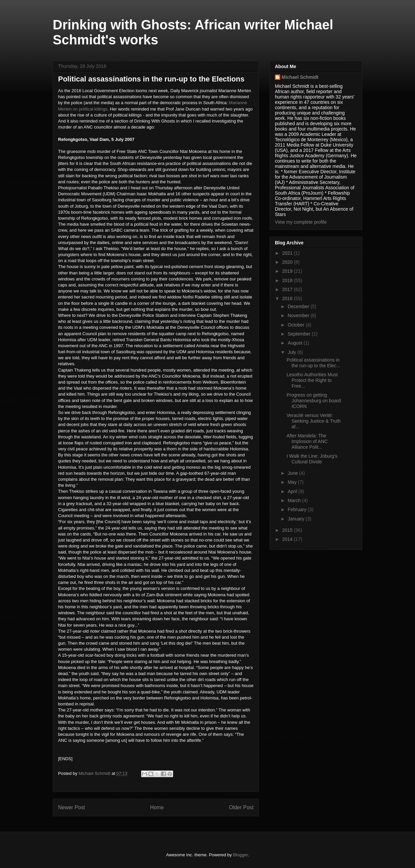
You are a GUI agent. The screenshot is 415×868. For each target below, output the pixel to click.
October (297, 325)
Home (157, 807)
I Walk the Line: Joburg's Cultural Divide (312, 458)
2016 (288, 298)
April (293, 491)
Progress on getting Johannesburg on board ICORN (314, 400)
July (292, 352)
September (300, 334)
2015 (288, 530)
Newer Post (71, 807)
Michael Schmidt (300, 77)
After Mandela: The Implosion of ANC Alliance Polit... (307, 441)
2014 (288, 539)
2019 (288, 271)
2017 (288, 289)
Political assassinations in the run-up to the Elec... (313, 362)
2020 (288, 262)
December (299, 306)
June (293, 473)
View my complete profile (301, 222)
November (299, 315)
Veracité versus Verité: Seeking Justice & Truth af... (314, 421)
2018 (288, 280)
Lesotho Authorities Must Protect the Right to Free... (312, 380)
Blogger (240, 854)
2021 (288, 253)
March (295, 500)
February (298, 509)
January (297, 518)
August (295, 343)
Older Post (241, 807)
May (293, 482)
